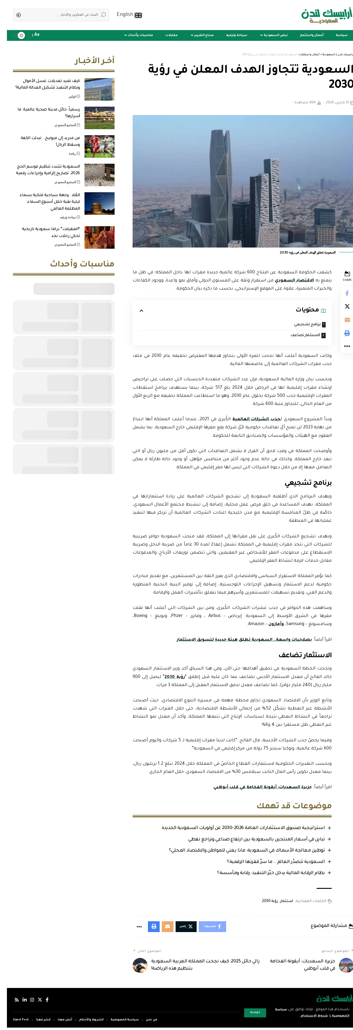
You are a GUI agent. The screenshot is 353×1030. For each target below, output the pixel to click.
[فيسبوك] (41, 1002)
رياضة (65, 149)
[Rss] (10, 1002)
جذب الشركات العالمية (248, 420)
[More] (340, 351)
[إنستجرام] (25, 1002)
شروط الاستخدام (303, 1016)
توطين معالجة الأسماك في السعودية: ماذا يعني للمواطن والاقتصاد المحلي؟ (239, 851)
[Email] (340, 322)
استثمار (278, 903)
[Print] (340, 337)
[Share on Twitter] (340, 308)
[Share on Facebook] (340, 294)
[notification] (39, 35)
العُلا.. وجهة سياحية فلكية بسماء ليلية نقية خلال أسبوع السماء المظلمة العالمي (43, 198)
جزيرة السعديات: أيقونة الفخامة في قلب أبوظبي (253, 788)
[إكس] (34, 1002)
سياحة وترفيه (61, 213)
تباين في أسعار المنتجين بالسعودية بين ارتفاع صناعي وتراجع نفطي (248, 840)
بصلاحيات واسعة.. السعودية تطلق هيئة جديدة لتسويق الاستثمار (234, 640)
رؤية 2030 (167, 677)
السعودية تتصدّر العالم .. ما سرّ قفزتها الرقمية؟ (267, 863)
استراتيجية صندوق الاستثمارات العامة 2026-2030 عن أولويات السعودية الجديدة (234, 829)
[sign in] (48, 35)
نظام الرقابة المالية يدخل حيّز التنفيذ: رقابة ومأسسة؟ (262, 874)
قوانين (65, 92)
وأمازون (268, 625)
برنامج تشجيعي (299, 325)
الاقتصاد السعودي (282, 280)
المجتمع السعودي (58, 120)
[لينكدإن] (18, 1002)
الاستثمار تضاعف (296, 336)
